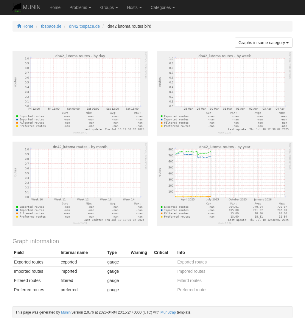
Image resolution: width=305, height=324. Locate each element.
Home (54, 7)
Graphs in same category (264, 42)
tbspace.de (51, 26)
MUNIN (27, 8)
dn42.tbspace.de (84, 26)
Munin (66, 312)
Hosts (134, 7)
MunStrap (168, 312)
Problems (80, 7)
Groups (109, 7)
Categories (163, 7)
